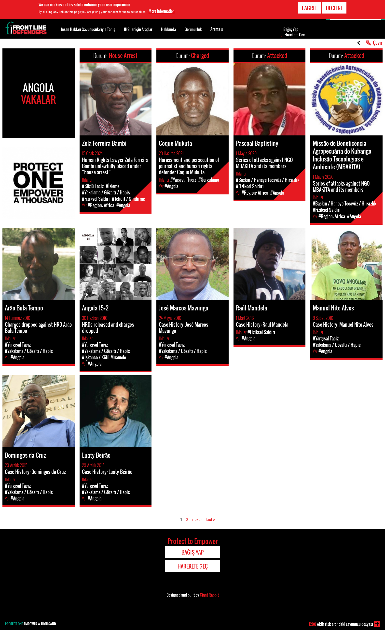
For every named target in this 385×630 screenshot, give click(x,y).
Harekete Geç (295, 34)
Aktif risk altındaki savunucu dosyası (341, 624)
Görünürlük (193, 29)
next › (197, 519)
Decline (334, 7)
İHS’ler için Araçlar (138, 29)
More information (162, 11)
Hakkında (168, 29)
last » (210, 519)
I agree (309, 7)
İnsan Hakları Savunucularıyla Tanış (88, 29)
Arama (216, 29)
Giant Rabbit (209, 595)
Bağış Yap (290, 29)
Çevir (377, 42)
